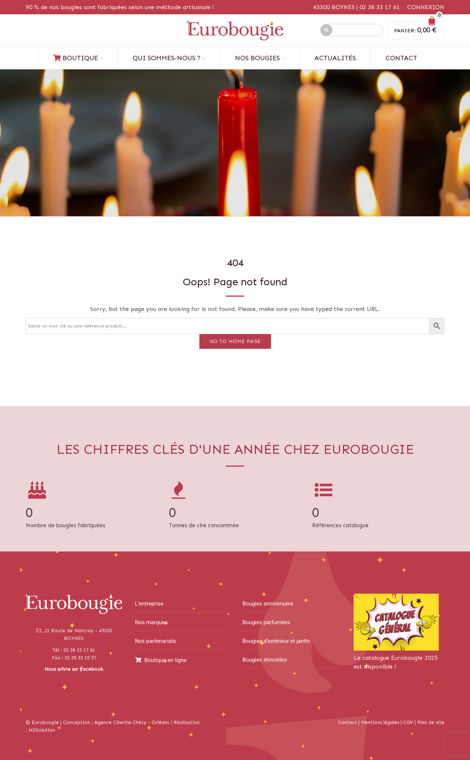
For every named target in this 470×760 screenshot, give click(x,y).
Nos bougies (257, 58)
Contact (401, 58)
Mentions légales (380, 722)
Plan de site (430, 722)
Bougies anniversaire (267, 603)
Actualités (335, 58)
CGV (408, 722)
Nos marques (151, 622)
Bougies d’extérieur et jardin (276, 641)
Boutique (75, 58)
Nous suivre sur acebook (73, 669)
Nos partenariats (155, 641)
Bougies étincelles (264, 659)
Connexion (425, 7)
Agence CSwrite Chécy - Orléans (131, 722)
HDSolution (42, 730)
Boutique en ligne (161, 660)
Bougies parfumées (266, 622)
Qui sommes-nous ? (166, 58)
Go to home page (235, 341)
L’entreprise (149, 603)
